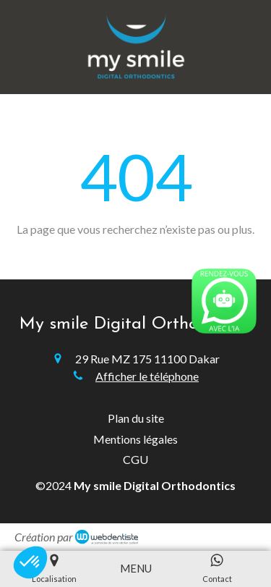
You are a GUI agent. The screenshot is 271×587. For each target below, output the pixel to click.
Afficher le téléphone (147, 376)
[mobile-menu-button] (135, 568)
